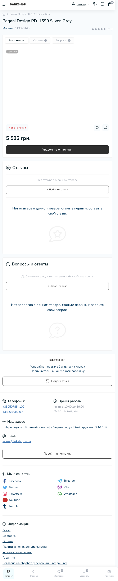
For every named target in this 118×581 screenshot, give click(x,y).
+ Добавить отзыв (57, 189)
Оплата (8, 541)
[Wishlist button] (97, 128)
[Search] (103, 4)
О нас (6, 530)
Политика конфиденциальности (25, 547)
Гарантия (9, 558)
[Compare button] (105, 127)
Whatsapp (67, 494)
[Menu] (5, 4)
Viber (64, 487)
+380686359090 (13, 412)
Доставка (9, 536)
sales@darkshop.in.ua (17, 441)
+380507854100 (13, 407)
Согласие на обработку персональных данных (35, 563)
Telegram (66, 481)
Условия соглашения (17, 552)
